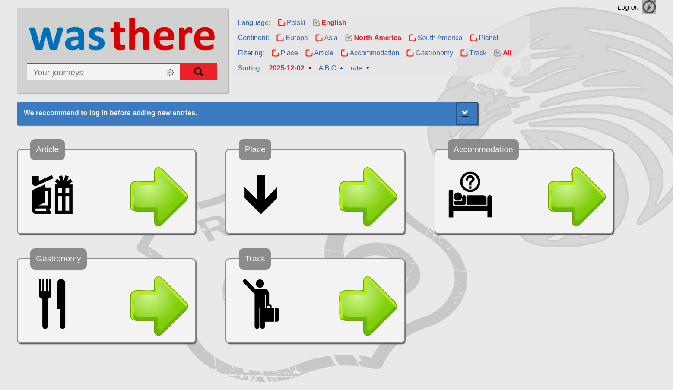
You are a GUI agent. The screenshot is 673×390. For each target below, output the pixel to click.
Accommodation (375, 53)
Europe (297, 37)
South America (440, 37)
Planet (488, 37)
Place (289, 53)
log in (98, 113)
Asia (331, 37)
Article (323, 53)
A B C (327, 68)
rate (356, 68)
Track (478, 53)
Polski (296, 22)
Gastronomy (434, 53)
